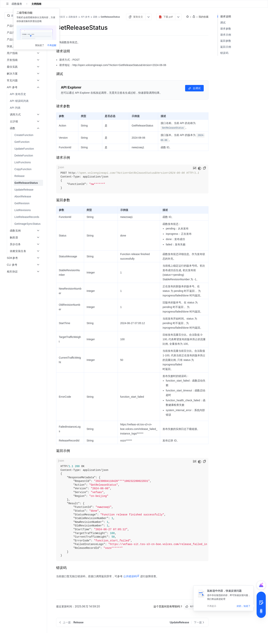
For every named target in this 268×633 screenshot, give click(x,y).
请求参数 (225, 28)
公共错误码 (131, 576)
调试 (223, 22)
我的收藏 (203, 16)
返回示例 (225, 46)
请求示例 (225, 34)
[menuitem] (24, 94)
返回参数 (225, 40)
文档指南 (36, 3)
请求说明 (225, 16)
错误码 (224, 52)
